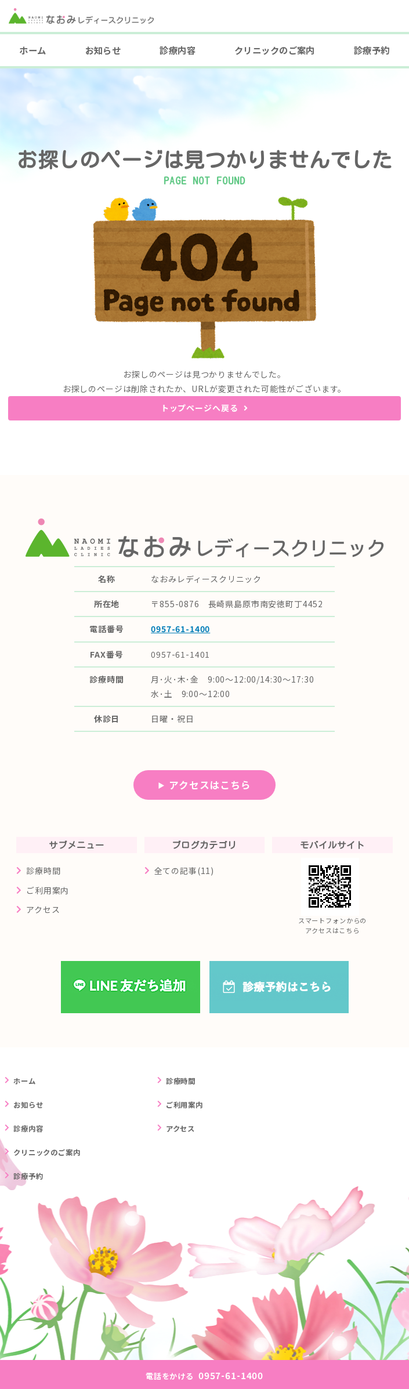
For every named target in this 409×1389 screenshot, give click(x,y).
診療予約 (372, 49)
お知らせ (103, 49)
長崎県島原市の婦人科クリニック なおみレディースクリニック (87, 28)
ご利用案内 (47, 890)
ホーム (32, 49)
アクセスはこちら (210, 785)
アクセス (43, 909)
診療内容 (178, 49)
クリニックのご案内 (274, 49)
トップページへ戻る (199, 408)
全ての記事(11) (184, 870)
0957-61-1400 (180, 628)
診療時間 (43, 870)
